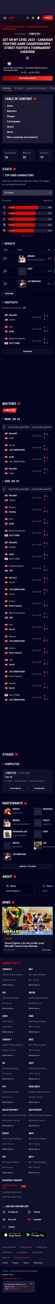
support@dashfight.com (12, 1278)
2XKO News (7, 1027)
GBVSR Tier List (35, 1003)
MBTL (31, 1133)
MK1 (31, 969)
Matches (12, 111)
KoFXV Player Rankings (11, 1139)
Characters (38, 1263)
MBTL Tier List (34, 1144)
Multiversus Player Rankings (40, 1115)
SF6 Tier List (7, 1003)
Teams (26, 1263)
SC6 (4, 1086)
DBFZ (31, 1039)
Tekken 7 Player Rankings (12, 1045)
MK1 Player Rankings (37, 975)
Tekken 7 (7, 1039)
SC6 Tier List (7, 1097)
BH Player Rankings (10, 1068)
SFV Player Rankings (10, 1162)
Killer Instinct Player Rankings (14, 1115)
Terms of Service (9, 1247)
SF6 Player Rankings (10, 998)
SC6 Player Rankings (10, 1092)
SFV (4, 1156)
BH (3, 1063)
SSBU (31, 1016)
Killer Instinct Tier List (11, 1120)
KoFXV (5, 1133)
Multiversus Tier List (37, 1120)
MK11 (31, 1156)
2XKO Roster (7, 1022)
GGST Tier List (34, 1074)
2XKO (4, 1016)
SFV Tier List (7, 1167)
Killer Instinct (10, 1109)
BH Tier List (7, 1074)
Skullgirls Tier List (36, 1097)
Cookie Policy (41, 1247)
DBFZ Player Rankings (38, 1045)
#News (8, 938)
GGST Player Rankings (38, 1068)
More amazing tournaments (22, 137)
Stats (10, 105)
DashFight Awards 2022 (12, 1197)
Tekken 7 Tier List (9, 1050)
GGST (31, 1063)
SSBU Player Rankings (38, 1022)
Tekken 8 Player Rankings (12, 975)
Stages (11, 116)
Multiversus (35, 1109)
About (10, 126)
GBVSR (32, 992)
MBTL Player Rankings (38, 1139)
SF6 (4, 992)
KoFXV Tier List (8, 1144)
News (10, 132)
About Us (6, 1258)
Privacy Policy (26, 1247)
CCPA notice (7, 1252)
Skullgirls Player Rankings (39, 1092)
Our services (22, 1252)
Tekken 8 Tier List (9, 980)
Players (16, 1263)
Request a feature (21, 1258)
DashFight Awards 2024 (9, 1186)
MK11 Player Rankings (38, 1162)
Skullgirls (34, 1086)
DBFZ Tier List (34, 1050)
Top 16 (8, 777)
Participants (13, 121)
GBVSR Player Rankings (38, 998)
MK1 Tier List (34, 980)
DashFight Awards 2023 (12, 1192)
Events (5, 1263)
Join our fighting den (16, 1206)
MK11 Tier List (34, 1167)
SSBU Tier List (34, 1027)
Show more (8, 985)
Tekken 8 (7, 969)
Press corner (37, 1252)
